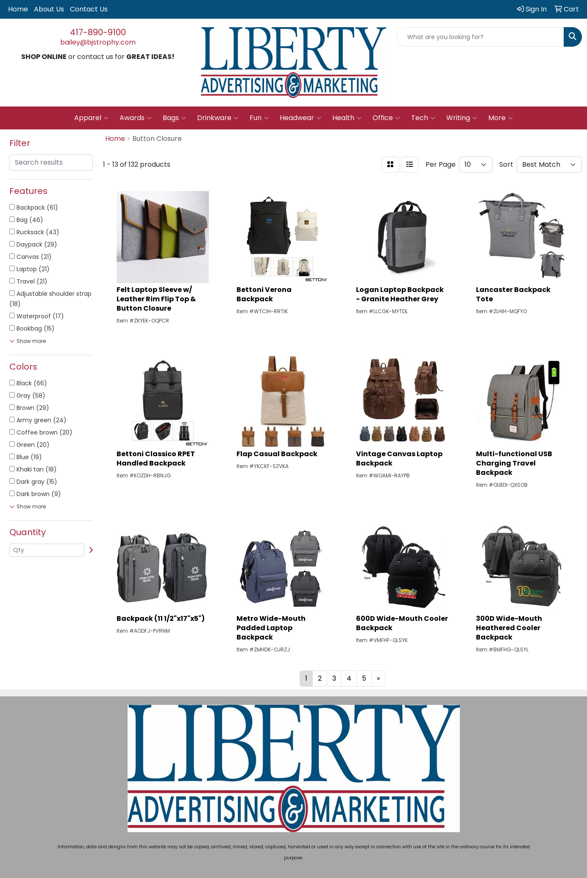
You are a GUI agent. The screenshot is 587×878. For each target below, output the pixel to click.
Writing (461, 118)
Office (386, 118)
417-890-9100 (98, 32)
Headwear (300, 118)
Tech (423, 118)
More (500, 118)
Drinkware (218, 118)
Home (18, 9)
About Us (49, 9)
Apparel (91, 118)
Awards (136, 118)
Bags (174, 118)
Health (347, 118)
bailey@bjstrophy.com (98, 42)
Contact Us (89, 9)
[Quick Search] (480, 37)
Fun (259, 118)
